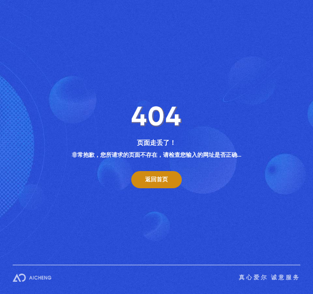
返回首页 (156, 179)
